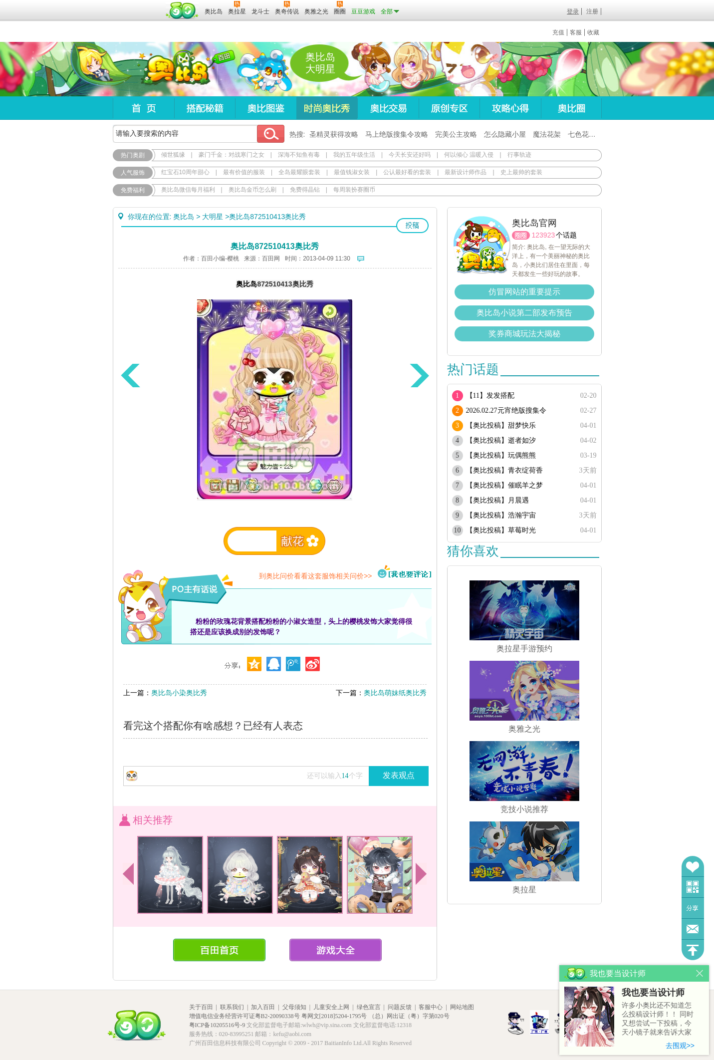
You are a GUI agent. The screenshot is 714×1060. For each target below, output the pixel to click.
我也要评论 (405, 572)
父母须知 (294, 1007)
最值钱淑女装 (352, 172)
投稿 (412, 225)
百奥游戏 (138, 4)
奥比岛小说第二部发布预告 (524, 312)
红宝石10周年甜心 (185, 172)
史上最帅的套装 (521, 172)
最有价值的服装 (244, 172)
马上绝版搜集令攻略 (396, 134)
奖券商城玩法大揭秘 (524, 333)
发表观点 (399, 775)
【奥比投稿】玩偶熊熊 (501, 455)
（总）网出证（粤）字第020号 (409, 1016)
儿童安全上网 (331, 1007)
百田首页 (219, 950)
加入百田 (263, 1007)
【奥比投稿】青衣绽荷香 (504, 470)
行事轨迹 (519, 154)
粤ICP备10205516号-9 (217, 1025)
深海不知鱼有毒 (299, 154)
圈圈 (521, 235)
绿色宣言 (369, 1007)
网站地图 (462, 1007)
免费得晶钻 (305, 189)
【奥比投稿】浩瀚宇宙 (501, 515)
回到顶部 (693, 950)
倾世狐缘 (173, 154)
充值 (558, 32)
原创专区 (449, 108)
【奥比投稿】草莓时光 (501, 530)
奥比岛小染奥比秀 (179, 693)
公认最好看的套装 (407, 172)
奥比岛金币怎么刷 (252, 189)
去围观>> (680, 1046)
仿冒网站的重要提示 (524, 291)
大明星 (212, 217)
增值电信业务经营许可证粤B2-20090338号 (244, 1016)
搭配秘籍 (204, 108)
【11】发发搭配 (490, 395)
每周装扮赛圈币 (354, 189)
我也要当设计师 (653, 993)
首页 (143, 108)
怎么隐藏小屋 (505, 134)
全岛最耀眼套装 (299, 172)
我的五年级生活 (354, 154)
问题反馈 (693, 929)
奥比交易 (388, 108)
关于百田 (201, 1007)
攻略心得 (510, 108)
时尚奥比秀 (326, 108)
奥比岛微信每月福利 (188, 189)
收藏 (593, 32)
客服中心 (431, 1007)
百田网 (182, 10)
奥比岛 (175, 69)
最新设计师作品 (465, 172)
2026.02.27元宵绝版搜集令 (506, 410)
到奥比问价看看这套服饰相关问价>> (315, 576)
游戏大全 (335, 950)
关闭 (700, 973)
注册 (592, 11)
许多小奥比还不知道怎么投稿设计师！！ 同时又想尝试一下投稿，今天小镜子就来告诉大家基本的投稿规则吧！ (658, 1019)
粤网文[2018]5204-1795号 (334, 1016)
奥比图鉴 (265, 108)
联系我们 (232, 1007)
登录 (573, 11)
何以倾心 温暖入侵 (468, 154)
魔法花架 (547, 134)
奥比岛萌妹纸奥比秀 (395, 693)
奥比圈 (571, 108)
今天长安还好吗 (410, 154)
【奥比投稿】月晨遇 (497, 500)
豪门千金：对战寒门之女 (231, 154)
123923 (543, 235)
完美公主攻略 (456, 134)
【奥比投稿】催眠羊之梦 (504, 485)
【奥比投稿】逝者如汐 (501, 440)
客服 (576, 32)
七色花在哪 (585, 134)
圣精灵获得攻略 (333, 134)
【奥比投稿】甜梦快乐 (501, 425)
